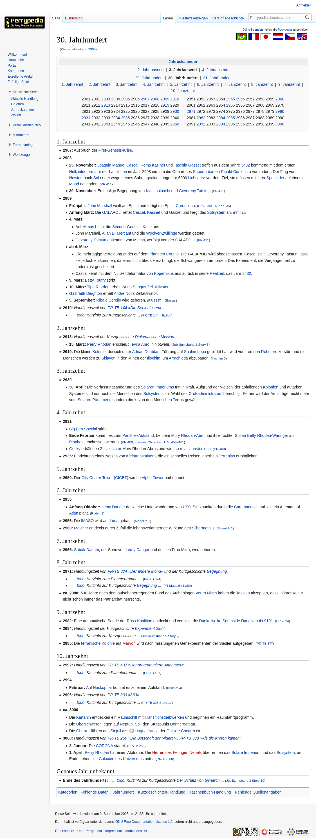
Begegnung (217, 571)
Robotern (269, 351)
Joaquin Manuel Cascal (117, 165)
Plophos (76, 442)
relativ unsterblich (195, 448)
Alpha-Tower (152, 477)
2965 (230, 105)
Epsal (133, 205)
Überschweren (89, 724)
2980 (279, 111)
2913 (105, 105)
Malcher (81, 528)
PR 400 (127, 442)
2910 (174, 99)
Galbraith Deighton (85, 293)
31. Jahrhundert (217, 78)
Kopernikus (164, 273)
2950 (174, 124)
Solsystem (216, 212)
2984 (92, 49)
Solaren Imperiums (157, 387)
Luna (114, 520)
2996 (240, 124)
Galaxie (173, 731)
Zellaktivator (157, 287)
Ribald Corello (233, 171)
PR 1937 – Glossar (162, 300)
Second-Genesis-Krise (132, 226)
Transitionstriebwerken (164, 717)
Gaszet (175, 212)
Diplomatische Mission (154, 336)
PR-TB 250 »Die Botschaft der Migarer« (142, 738)
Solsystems (154, 393)
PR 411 (106, 184)
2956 (240, 99)
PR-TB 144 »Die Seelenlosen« (134, 307)
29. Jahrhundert (149, 78)
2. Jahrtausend (151, 70)
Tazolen (243, 593)
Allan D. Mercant (116, 233)
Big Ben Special (83, 429)
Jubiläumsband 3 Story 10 (245, 780)
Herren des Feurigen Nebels (177, 752)
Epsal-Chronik (177, 205)
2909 (164, 99)
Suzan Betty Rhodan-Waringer (261, 435)
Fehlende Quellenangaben (258, 792)
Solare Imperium (246, 752)
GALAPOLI (112, 212)
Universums (133, 758)
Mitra (185, 549)
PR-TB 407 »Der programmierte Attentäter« (145, 665)
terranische (90, 643)
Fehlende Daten (94, 792)
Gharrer (83, 731)
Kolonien (271, 387)
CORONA (104, 745)
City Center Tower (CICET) (105, 477)
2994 (220, 124)
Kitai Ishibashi (158, 190)
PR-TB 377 (265, 643)
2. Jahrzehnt (99, 84)
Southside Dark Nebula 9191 (248, 621)
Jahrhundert (123, 792)
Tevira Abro (139, 344)
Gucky (74, 448)
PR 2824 (282, 621)
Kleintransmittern (141, 456)
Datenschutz (64, 831)
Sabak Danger (86, 549)
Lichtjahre (196, 178)
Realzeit (217, 273)
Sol (96, 178)
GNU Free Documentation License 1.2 (143, 822)
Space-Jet (275, 178)
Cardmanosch (246, 507)
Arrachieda (178, 358)
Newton (75, 178)
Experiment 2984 (150, 628)
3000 (279, 124)
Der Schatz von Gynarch (198, 780)
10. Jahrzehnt (183, 90)
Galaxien (106, 758)
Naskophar (102, 687)
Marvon (129, 643)
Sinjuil (116, 731)
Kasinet (153, 212)
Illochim (153, 358)
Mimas (88, 226)
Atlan (73, 513)
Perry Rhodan (99, 344)
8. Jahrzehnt (262, 84)
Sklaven (108, 358)
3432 (245, 165)
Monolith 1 (142, 521)
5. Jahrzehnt (181, 84)
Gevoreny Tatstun (194, 190)
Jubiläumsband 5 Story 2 (160, 636)
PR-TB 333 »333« (123, 695)
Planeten (157, 254)
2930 (174, 111)
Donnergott (180, 724)
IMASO (87, 520)
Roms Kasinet (152, 165)
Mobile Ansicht (136, 831)
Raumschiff (127, 717)
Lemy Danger (113, 507)
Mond (74, 184)
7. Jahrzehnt (235, 84)
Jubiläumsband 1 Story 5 (190, 344)
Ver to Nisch (206, 593)
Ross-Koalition (139, 621)
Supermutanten (206, 171)
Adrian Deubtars (146, 351)
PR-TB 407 (152, 673)
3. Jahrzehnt (126, 84)
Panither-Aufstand (138, 435)
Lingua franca (147, 731)
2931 (86, 118)
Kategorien (67, 792)
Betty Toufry (95, 280)
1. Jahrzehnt (72, 84)
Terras (178, 399)
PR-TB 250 (136, 746)
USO (187, 507)
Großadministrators (205, 393)
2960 (279, 99)
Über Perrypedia (89, 831)
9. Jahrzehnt (289, 84)
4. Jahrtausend (215, 70)
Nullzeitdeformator (85, 171)
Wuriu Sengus (134, 287)
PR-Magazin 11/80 (177, 585)
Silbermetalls (203, 528)
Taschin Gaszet (187, 165)
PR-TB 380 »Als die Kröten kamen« (210, 738)
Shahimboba (195, 351)
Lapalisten (118, 171)
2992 (200, 124)
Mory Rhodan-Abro (187, 435)
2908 (155, 99)
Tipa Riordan (98, 287)
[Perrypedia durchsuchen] (279, 17)
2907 (145, 99)
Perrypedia (285, 29)
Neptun (126, 724)
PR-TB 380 (165, 759)
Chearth (188, 731)
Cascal (139, 212)
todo (80, 315)
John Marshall (100, 205)
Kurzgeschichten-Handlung (161, 792)
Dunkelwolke (210, 621)
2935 (125, 118)
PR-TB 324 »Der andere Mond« (135, 571)
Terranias (227, 456)
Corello (172, 254)
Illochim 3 (219, 358)
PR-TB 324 (152, 579)
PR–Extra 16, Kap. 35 (214, 206)
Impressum (113, 831)
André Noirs (124, 293)
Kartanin (83, 717)
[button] (25, 92)
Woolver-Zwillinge (161, 233)
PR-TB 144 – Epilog (156, 315)
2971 (191, 111)
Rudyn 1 (97, 513)
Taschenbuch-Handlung (210, 792)
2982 (201, 118)
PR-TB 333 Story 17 (157, 702)
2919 (164, 105)
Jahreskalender (183, 61)
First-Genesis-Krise (115, 150)
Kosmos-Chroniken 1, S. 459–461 (159, 442)
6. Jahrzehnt (208, 84)
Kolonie (99, 351)
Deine (253, 29)
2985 (230, 118)
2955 (230, 99)
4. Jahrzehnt (154, 84)
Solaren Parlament (94, 399)
